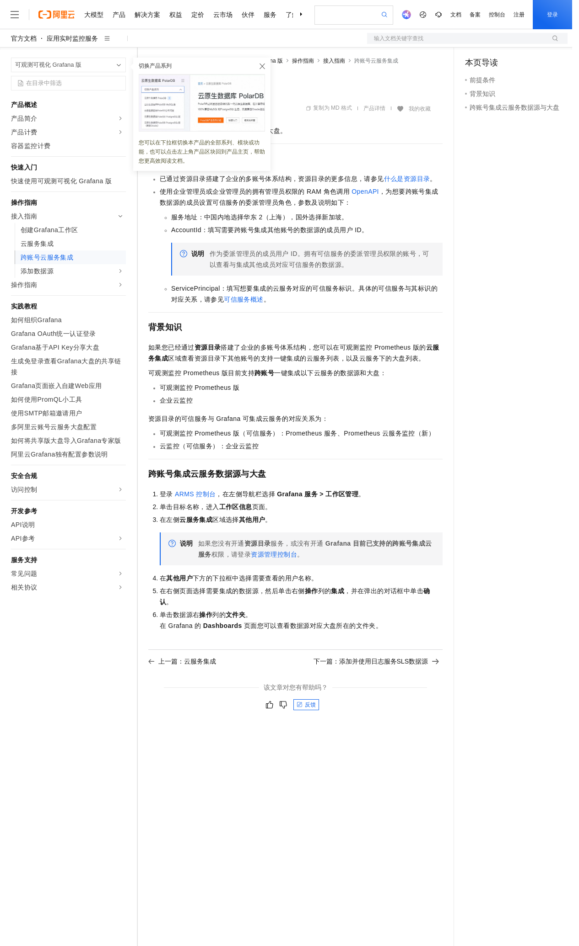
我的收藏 (420, 109)
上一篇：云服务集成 (182, 661)
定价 (197, 14)
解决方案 (147, 14)
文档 (455, 14)
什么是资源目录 (407, 178)
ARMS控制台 (195, 494)
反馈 (306, 705)
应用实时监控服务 (72, 38)
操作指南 (303, 61)
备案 (475, 14)
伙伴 (248, 14)
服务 (270, 14)
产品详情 (374, 108)
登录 (552, 14)
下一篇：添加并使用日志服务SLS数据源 (376, 661)
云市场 (223, 14)
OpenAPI (365, 191)
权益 (175, 14)
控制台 (497, 14)
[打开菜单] (14, 14)
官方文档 (24, 38)
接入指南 (334, 61)
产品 (119, 14)
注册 (519, 14)
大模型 (93, 14)
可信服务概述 (243, 299)
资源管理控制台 (274, 554)
